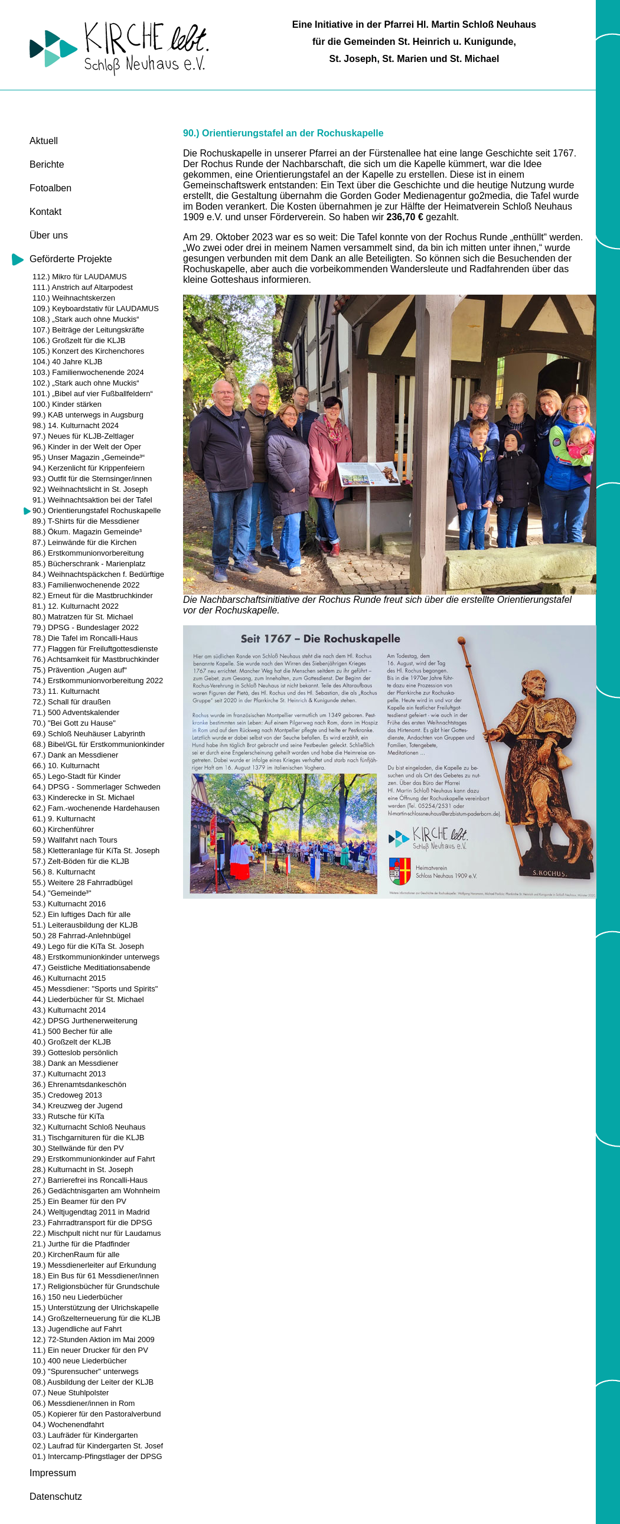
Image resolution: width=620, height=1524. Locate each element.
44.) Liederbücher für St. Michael (88, 999)
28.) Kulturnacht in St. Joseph (82, 1169)
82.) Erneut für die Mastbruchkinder (92, 595)
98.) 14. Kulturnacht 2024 (75, 425)
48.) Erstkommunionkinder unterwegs (95, 956)
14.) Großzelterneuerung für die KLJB (96, 1318)
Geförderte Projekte (71, 259)
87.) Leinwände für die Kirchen (84, 542)
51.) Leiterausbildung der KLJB (85, 925)
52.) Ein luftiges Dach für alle (81, 914)
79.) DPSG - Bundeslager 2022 (85, 627)
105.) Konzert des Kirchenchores (88, 351)
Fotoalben (50, 188)
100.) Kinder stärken (67, 404)
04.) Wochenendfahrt (68, 1424)
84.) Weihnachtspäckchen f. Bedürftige (98, 574)
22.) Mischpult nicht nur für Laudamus (96, 1233)
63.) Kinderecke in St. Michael (83, 797)
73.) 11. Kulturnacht (65, 691)
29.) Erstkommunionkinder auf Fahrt (93, 1158)
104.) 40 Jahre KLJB (67, 361)
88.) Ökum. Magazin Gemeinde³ (87, 531)
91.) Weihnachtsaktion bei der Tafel (92, 499)
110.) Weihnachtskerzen (73, 297)
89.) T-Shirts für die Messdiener (85, 521)
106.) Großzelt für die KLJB (79, 340)
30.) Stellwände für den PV (78, 1148)
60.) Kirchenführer (63, 829)
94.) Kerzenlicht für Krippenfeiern (88, 468)
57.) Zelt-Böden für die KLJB (80, 861)
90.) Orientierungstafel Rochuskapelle (96, 510)
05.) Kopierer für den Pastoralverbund (96, 1413)
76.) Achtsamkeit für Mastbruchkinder (95, 659)
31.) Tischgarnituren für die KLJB (88, 1137)
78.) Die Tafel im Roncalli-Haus (85, 638)
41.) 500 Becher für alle (72, 1031)
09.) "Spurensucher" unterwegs (85, 1371)
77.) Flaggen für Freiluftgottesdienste (95, 648)
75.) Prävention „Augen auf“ (79, 669)
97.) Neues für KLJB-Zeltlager (83, 436)
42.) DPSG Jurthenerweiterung (85, 1020)
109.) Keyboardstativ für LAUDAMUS (95, 308)
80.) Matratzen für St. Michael (82, 616)
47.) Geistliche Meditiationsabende (91, 967)
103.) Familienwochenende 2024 (88, 372)
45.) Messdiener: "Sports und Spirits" (95, 988)
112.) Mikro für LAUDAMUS (79, 276)
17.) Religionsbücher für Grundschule (95, 1286)
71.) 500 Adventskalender (75, 712)
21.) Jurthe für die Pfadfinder (81, 1243)
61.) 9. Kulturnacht (63, 818)
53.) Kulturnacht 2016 (69, 903)
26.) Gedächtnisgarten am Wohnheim (96, 1190)
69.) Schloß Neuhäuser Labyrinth (88, 733)
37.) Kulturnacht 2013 (69, 1073)
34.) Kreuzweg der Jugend (77, 1105)
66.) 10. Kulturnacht (65, 765)
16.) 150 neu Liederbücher (77, 1297)
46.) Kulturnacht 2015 (69, 978)
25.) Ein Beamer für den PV (79, 1201)
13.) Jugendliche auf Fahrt (77, 1328)
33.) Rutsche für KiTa (68, 1116)
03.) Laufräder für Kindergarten (85, 1435)
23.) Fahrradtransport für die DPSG (92, 1222)
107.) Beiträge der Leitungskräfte (88, 329)
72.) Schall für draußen (71, 701)
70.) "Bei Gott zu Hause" (74, 723)
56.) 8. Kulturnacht (63, 871)
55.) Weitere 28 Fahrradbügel (82, 882)
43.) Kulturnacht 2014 (69, 1010)
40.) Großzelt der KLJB (71, 1041)
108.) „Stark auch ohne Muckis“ (85, 319)
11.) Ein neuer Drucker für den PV (90, 1350)
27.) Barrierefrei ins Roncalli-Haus (90, 1180)
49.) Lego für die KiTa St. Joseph (88, 946)
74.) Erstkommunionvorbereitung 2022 (97, 680)
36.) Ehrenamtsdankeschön (79, 1084)
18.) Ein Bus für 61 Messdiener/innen (95, 1275)
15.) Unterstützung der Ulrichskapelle (95, 1307)
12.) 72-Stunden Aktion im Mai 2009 (93, 1339)
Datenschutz (56, 1497)
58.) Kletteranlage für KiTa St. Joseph (95, 850)
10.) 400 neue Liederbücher (79, 1360)
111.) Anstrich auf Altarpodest (82, 287)
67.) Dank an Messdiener (75, 754)
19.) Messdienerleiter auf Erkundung (94, 1265)
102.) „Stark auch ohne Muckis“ (85, 382)
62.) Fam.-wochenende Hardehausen (95, 808)
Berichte (47, 164)
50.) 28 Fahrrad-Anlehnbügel (81, 935)
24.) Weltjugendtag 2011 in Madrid (91, 1212)
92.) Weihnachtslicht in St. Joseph (90, 489)
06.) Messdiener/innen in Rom (83, 1403)
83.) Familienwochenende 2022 (85, 584)
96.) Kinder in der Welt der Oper (86, 446)
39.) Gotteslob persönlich (75, 1052)
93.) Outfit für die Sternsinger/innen (92, 478)
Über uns (49, 235)
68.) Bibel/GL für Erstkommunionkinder (98, 744)
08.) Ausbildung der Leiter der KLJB (93, 1382)
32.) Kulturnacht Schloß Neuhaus (89, 1126)
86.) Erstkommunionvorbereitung (88, 553)
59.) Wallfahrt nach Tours (75, 840)
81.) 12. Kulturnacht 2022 (75, 606)
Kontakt (45, 212)
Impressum (53, 1473)
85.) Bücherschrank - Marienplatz (88, 563)
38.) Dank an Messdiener (75, 1063)
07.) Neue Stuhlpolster (70, 1392)
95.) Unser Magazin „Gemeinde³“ (88, 457)
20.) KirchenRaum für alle (75, 1254)
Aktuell (44, 141)
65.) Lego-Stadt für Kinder (76, 776)
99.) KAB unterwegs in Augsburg (87, 414)
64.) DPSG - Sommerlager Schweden (96, 786)
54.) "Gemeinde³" (62, 893)
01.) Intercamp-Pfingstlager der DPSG (97, 1456)
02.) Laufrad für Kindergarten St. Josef (97, 1445)
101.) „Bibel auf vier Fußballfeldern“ (92, 393)
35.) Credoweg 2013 (67, 1095)
